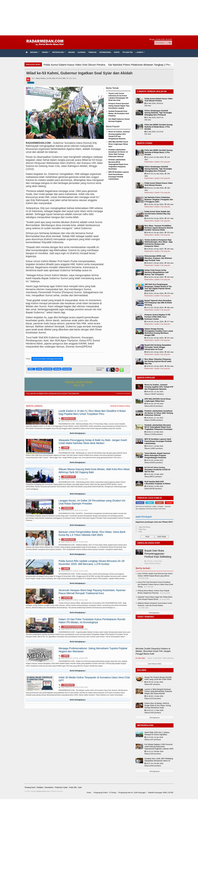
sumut (39, 369)
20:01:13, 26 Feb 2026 (79, 479)
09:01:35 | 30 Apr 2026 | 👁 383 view (158, 352)
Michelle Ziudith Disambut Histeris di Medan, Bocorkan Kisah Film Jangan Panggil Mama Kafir (153, 651)
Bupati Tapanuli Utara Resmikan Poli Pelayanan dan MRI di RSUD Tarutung (158, 303)
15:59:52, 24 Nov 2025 (79, 600)
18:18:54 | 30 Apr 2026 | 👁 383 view (158, 277)
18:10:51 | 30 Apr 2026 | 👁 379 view (158, 293)
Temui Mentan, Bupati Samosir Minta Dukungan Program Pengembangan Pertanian (157, 455)
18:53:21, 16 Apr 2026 (78, 421)
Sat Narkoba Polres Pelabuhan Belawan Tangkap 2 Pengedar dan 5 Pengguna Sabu (158, 199)
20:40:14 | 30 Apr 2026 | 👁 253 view (158, 233)
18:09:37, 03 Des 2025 (79, 542)
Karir (80, 787)
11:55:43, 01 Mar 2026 (79, 450)
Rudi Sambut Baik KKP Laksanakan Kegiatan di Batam (157, 483)
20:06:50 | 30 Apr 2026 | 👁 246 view (158, 249)
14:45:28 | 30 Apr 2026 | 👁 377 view (158, 322)
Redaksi (40, 787)
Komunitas (31, 82)
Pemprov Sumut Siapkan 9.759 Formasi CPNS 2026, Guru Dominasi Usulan (157, 317)
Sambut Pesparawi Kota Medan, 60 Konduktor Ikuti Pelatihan (118, 113)
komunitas (67, 369)
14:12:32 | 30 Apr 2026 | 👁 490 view (158, 307)
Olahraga (81, 52)
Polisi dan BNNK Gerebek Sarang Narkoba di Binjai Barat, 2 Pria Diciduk (158, 127)
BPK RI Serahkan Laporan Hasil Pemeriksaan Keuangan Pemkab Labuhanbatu (158, 441)
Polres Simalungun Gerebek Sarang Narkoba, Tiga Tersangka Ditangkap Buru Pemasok (158, 113)
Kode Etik (73, 787)
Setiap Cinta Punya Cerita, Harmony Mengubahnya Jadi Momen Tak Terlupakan (156, 272)
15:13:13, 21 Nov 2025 (79, 629)
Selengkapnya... (154, 613)
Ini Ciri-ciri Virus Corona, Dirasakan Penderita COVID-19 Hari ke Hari (157, 469)
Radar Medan (64, 421)
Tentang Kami (29, 787)
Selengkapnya (155, 717)
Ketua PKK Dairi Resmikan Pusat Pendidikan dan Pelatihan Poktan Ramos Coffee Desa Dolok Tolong (155, 584)
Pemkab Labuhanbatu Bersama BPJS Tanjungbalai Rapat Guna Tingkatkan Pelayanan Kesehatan (118, 164)
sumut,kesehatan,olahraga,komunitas (47, 359)
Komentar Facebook (123, 393)
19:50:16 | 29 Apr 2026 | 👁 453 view (158, 366)
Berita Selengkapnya (78, 433)
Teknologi (92, 52)
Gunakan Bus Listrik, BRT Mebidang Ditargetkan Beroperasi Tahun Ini (158, 760)
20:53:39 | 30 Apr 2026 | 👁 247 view (158, 218)
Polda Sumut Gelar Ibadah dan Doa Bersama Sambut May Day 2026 (157, 214)
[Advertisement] (99, 17)
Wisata (116, 52)
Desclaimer (49, 787)
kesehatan (48, 369)
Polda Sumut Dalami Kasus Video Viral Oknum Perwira (158, 100)
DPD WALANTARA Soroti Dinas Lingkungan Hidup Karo (118, 144)
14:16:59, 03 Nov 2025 (79, 687)
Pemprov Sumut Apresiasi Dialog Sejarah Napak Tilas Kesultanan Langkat (118, 106)
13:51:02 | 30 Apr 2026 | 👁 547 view (158, 338)
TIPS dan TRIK (127, 52)
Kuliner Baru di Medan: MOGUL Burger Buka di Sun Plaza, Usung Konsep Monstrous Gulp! (157, 705)
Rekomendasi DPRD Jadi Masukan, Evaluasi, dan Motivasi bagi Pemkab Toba (158, 258)
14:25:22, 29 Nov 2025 (79, 571)
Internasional (105, 52)
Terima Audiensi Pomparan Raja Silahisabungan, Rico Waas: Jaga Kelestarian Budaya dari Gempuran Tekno (158, 243)
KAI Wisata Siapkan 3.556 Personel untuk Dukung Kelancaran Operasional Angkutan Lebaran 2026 (158, 746)
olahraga (57, 369)
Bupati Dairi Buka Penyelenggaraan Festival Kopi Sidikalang (157, 553)
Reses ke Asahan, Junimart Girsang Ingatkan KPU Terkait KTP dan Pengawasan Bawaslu (158, 387)
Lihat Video (140, 658)
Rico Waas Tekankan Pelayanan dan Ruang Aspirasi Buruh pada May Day (157, 361)
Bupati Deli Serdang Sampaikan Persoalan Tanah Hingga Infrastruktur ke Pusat (157, 347)
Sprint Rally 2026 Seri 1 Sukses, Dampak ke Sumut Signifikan (157, 733)
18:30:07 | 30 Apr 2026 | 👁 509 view (158, 263)
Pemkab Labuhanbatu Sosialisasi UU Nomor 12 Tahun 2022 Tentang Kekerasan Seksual (158, 413)
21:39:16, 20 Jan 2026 (78, 510)
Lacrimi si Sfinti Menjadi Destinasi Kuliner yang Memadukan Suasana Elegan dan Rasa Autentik (158, 691)
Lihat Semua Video (154, 664)
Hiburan (71, 52)
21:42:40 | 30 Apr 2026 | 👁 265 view (158, 204)
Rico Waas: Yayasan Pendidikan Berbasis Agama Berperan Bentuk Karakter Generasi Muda (158, 228)
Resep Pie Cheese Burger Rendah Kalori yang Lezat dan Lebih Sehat (158, 678)
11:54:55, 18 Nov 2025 (79, 658)
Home (89, 792)
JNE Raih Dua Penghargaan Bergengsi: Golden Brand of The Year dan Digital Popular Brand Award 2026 (158, 287)
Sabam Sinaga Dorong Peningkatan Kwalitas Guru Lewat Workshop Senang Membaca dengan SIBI (158, 332)
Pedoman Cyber (61, 787)
